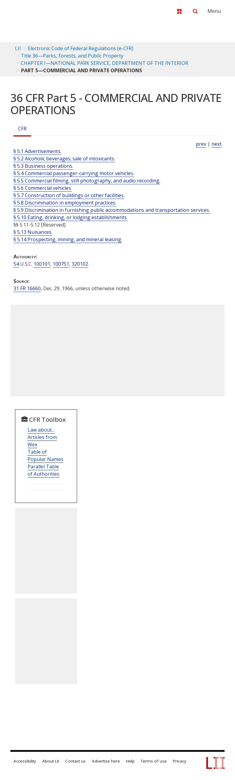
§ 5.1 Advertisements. (37, 151)
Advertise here (106, 761)
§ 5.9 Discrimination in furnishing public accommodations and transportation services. (111, 210)
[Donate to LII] (179, 11)
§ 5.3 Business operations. (43, 166)
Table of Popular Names (45, 455)
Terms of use (154, 761)
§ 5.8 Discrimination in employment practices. (64, 202)
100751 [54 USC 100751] (61, 264)
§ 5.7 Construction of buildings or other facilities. (69, 195)
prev (201, 144)
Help (130, 761)
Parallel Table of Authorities (43, 470)
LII (18, 48)
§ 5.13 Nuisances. (32, 232)
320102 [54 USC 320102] (80, 264)
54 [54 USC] (16, 264)
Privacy (179, 761)
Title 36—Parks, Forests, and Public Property (72, 55)
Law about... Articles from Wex (42, 437)
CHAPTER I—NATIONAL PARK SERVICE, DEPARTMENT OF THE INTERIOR (104, 63)
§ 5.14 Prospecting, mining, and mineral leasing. (67, 239)
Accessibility (24, 761)
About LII (50, 761)
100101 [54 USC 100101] (42, 264)
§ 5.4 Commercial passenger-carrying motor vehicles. (73, 173)
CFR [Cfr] (22, 128)
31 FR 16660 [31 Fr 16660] (27, 288)
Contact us (75, 761)
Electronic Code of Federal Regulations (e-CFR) (80, 48)
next (216, 144)
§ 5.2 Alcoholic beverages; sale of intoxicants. (64, 158)
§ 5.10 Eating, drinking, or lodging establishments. (70, 217)
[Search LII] (195, 11)
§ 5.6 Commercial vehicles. (42, 188)
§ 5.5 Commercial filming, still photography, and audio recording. (86, 180)
